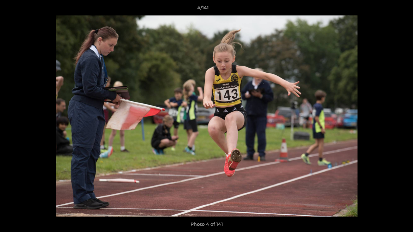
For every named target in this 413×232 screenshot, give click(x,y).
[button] (386, 9)
